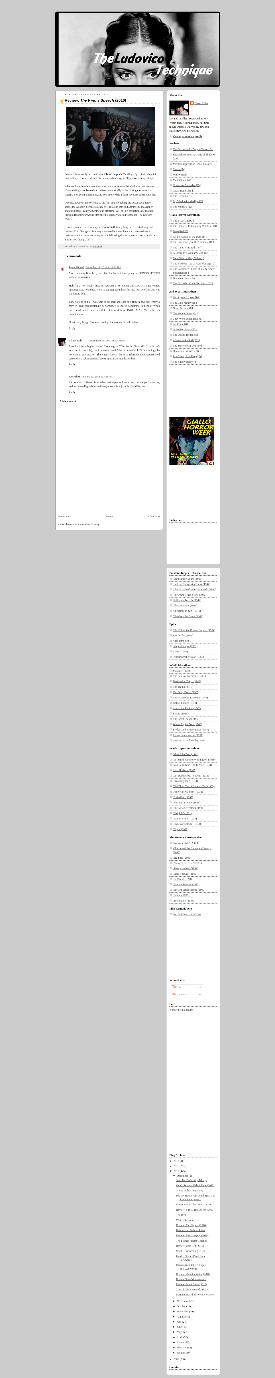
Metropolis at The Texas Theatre (194, 1204)
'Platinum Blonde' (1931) (186, 802)
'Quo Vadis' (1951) (183, 635)
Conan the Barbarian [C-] (187, 185)
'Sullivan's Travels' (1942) (187, 600)
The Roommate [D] (183, 196)
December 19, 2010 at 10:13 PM (103, 267)
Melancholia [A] (182, 180)
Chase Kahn (76, 340)
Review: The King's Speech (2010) (195, 1209)
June (179, 1326)
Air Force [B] (180, 324)
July (179, 1321)
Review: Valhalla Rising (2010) (193, 1274)
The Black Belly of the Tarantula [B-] (193, 242)
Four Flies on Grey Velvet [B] (189, 258)
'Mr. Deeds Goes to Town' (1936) (191, 775)
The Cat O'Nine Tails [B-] (187, 247)
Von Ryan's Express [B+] (186, 297)
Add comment (68, 401)
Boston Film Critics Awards (191, 1279)
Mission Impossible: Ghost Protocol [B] (195, 163)
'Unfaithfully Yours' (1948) (187, 578)
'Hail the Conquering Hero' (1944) (191, 584)
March (181, 1342)
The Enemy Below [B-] (186, 361)
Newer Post (64, 516)
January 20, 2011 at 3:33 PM (96, 376)
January (181, 1352)
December (183, 1175)
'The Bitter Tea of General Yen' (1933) (194, 786)
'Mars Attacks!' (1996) (185, 873)
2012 (176, 1160)
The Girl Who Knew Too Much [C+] (193, 283)
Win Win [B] (180, 174)
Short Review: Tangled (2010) (192, 1251)
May (179, 1332)
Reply (72, 328)
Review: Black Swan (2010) (191, 1284)
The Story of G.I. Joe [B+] (187, 345)
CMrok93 (74, 376)
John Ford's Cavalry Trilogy (191, 1180)
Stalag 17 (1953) (182, 670)
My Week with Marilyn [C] (188, 201)
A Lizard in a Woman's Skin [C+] (191, 252)
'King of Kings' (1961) (185, 646)
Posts (176, 987)
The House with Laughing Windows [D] (195, 226)
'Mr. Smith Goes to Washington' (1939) (194, 759)
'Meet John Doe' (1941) (186, 754)
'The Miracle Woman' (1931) (188, 807)
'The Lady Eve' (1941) (185, 605)
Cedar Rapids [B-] (183, 190)
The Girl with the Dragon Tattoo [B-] (193, 149)
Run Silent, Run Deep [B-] (187, 356)
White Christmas (185, 1220)
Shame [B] (179, 169)
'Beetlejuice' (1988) (183, 900)
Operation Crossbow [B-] (187, 351)
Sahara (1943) (180, 713)
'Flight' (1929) (180, 829)
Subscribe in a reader (181, 1009)
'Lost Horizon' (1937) (184, 770)
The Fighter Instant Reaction (191, 1240)
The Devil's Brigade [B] (186, 334)
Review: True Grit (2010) (190, 1245)
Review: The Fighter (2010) (191, 1225)
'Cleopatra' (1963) (183, 640)
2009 (176, 1359)
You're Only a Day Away (189, 1190)
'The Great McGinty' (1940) (188, 616)
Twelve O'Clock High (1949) (189, 740)
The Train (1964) (182, 686)
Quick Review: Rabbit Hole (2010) (195, 1185)
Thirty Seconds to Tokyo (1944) (190, 697)
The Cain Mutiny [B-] (185, 302)
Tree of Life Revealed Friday (192, 1289)
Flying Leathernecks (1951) (188, 735)
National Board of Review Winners (195, 1294)
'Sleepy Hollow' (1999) (185, 868)
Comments (179, 994)
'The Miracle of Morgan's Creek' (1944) (194, 589)
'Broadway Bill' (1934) (185, 781)
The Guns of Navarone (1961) (189, 676)
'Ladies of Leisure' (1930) (187, 823)
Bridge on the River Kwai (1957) (191, 729)
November (183, 1301)
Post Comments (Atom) (86, 524)
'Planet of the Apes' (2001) (187, 863)
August (181, 1316)
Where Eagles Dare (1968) (187, 724)
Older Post (154, 516)
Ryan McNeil (76, 267)
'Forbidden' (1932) (183, 797)
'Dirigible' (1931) (182, 813)
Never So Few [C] (183, 308)
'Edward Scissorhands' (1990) (189, 889)
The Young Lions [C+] (185, 313)
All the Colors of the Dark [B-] (190, 236)
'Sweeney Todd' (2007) (185, 843)
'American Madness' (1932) (188, 791)
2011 (176, 1166)
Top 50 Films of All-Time (187, 914)
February (182, 1347)
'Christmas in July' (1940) (187, 610)
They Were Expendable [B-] (188, 318)
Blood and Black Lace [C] (187, 278)
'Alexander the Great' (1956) (188, 656)
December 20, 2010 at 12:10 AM (107, 340)
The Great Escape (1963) (186, 718)
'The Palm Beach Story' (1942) (189, 594)
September (183, 1311)
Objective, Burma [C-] (185, 329)
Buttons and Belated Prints (190, 1230)
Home (109, 516)
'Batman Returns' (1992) (186, 884)
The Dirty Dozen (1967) (186, 692)
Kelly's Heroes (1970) (185, 702)
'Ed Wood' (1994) (182, 879)
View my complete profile (187, 136)
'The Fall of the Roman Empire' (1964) (194, 630)
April (180, 1337)
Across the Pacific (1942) (187, 708)
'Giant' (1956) (180, 651)
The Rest (181, 1215)
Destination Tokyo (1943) (187, 681)
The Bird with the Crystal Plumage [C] (194, 263)
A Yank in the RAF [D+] (186, 340)
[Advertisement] (191, 390)
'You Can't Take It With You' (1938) (192, 765)
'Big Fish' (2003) (182, 857)
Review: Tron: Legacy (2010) (192, 1235)
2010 (176, 1171)
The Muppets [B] (182, 206)
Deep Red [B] (180, 231)
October (181, 1306)
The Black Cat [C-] (183, 220)
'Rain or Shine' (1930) (185, 818)
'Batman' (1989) (181, 895)
